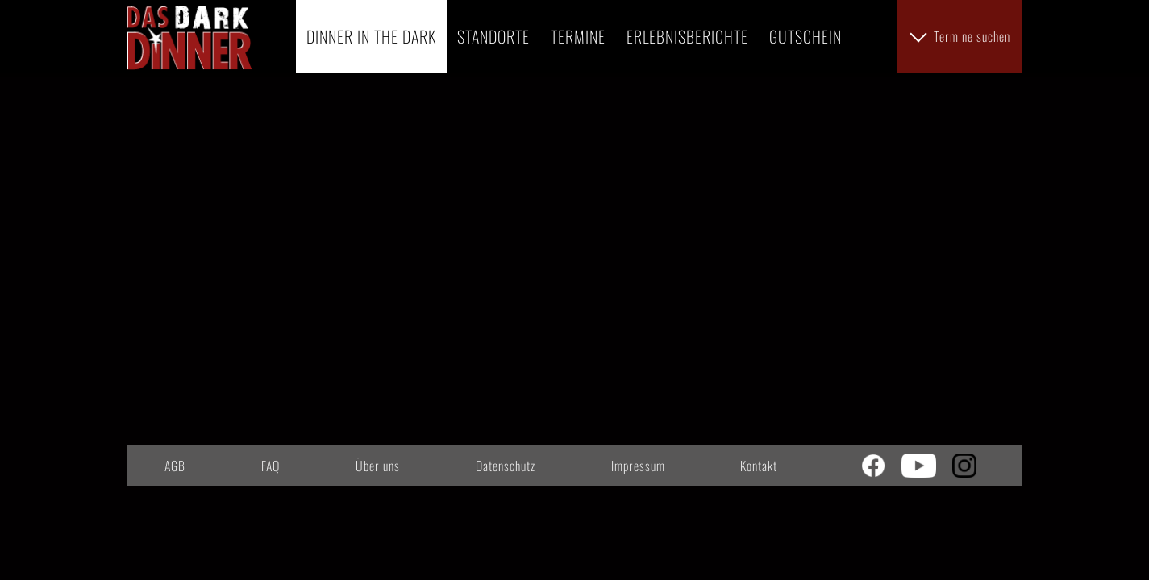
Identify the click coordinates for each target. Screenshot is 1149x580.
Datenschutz (505, 465)
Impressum (638, 465)
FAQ (270, 465)
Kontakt (758, 465)
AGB (174, 465)
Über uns (378, 465)
